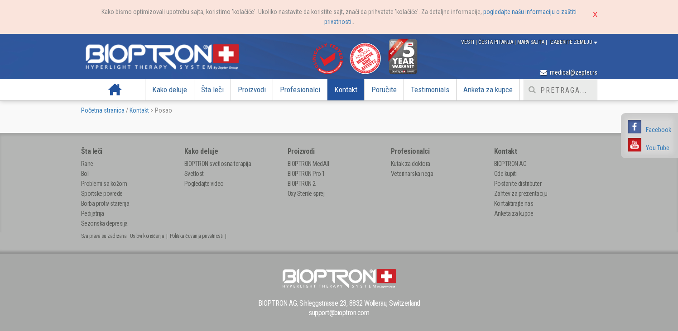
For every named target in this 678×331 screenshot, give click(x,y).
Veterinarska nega (412, 173)
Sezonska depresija (104, 223)
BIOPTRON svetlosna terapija (217, 163)
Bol (85, 173)
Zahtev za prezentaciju (521, 193)
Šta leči (212, 89)
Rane (87, 163)
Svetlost (194, 173)
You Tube (657, 147)
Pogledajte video (204, 183)
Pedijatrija (92, 213)
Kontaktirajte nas (514, 203)
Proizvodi (252, 89)
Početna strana (115, 89)
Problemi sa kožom (104, 183)
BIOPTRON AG (510, 163)
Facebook (658, 129)
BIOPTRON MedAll (308, 163)
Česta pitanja (496, 42)
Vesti (468, 42)
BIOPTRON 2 (302, 183)
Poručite (384, 89)
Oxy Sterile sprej (306, 193)
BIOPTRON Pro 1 (306, 173)
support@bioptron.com (339, 312)
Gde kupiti (505, 173)
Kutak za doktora (410, 163)
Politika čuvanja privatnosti (196, 236)
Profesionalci (300, 89)
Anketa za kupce (488, 89)
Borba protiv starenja (105, 203)
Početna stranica (103, 110)
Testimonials (430, 89)
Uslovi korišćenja (147, 236)
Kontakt (345, 89)
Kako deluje (169, 89)
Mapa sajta (531, 42)
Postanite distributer (518, 183)
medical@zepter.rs (568, 72)
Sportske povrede (102, 193)
